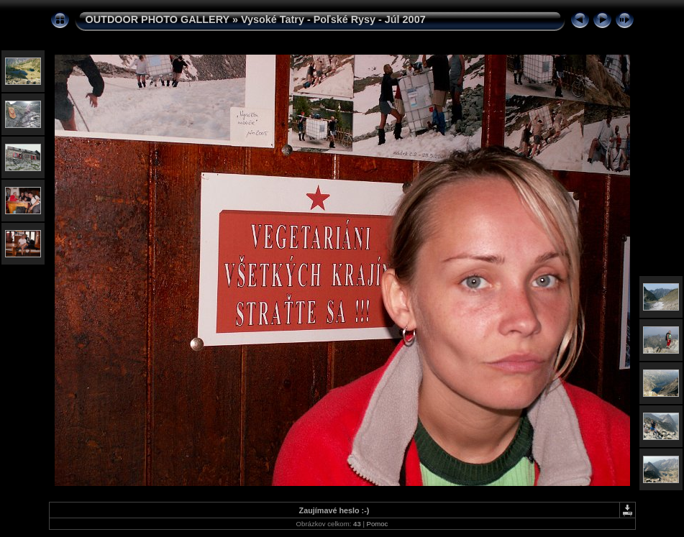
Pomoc (377, 524)
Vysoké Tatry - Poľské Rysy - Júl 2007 (333, 19)
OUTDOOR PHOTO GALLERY (157, 19)
